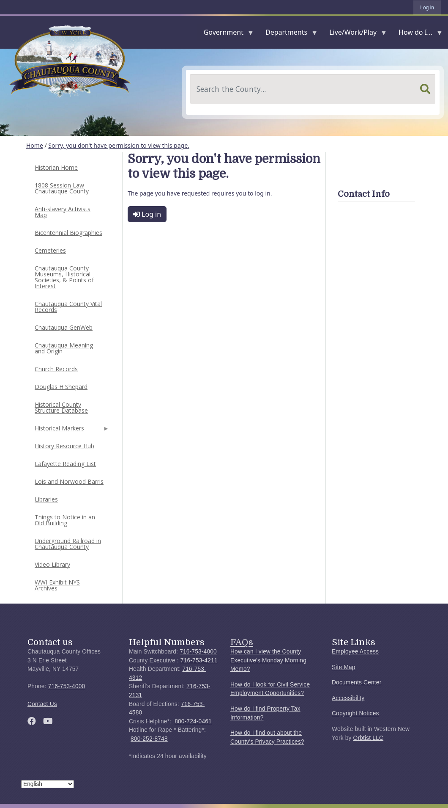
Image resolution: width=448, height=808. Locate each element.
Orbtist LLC (368, 738)
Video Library (52, 564)
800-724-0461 (193, 721)
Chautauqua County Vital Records (68, 307)
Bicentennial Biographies (68, 233)
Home (34, 145)
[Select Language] (47, 784)
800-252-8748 (149, 739)
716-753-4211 (199, 660)
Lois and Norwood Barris (69, 481)
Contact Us (42, 704)
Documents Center (356, 682)
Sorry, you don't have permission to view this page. (118, 145)
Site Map (343, 667)
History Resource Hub (64, 446)
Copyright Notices (355, 713)
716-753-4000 (66, 686)
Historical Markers (71, 430)
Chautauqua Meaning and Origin (64, 348)
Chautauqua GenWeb (64, 327)
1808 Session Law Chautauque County (62, 188)
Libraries (46, 499)
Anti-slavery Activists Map (62, 212)
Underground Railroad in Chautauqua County (68, 544)
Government (225, 34)
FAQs (241, 642)
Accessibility (348, 698)
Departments (288, 34)
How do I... (417, 34)
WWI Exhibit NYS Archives (57, 585)
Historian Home (56, 167)
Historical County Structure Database (61, 407)
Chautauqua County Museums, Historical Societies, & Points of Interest (64, 277)
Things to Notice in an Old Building (65, 520)
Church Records (56, 369)
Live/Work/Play (354, 34)
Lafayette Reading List (65, 464)
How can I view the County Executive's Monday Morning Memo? (268, 660)
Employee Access (355, 651)
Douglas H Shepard (61, 387)
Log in (427, 8)
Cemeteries (50, 250)
